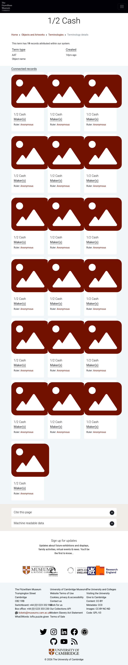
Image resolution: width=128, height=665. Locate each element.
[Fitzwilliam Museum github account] (54, 641)
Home (14, 34)
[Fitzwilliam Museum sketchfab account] (84, 631)
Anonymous (26, 124)
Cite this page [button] (23, 512)
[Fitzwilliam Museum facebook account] (64, 631)
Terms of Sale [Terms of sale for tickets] (57, 616)
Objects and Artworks (33, 34)
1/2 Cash (20, 114)
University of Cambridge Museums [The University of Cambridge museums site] (68, 589)
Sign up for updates (64, 540)
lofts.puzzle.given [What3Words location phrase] (39, 616)
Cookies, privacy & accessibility (67, 597)
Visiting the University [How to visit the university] (98, 593)
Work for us (56, 605)
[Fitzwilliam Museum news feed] (74, 641)
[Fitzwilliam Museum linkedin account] (74, 631)
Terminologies (56, 34)
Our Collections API (60, 608)
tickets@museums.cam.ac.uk (34, 612)
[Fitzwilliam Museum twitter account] (44, 631)
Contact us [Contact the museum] (56, 601)
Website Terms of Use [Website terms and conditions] (62, 593)
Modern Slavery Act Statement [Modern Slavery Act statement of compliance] (66, 612)
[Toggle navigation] (122, 6)
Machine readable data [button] (29, 523)
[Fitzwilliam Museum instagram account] (54, 631)
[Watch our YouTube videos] (64, 641)
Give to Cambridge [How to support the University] (96, 597)
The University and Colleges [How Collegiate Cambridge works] (101, 589)
